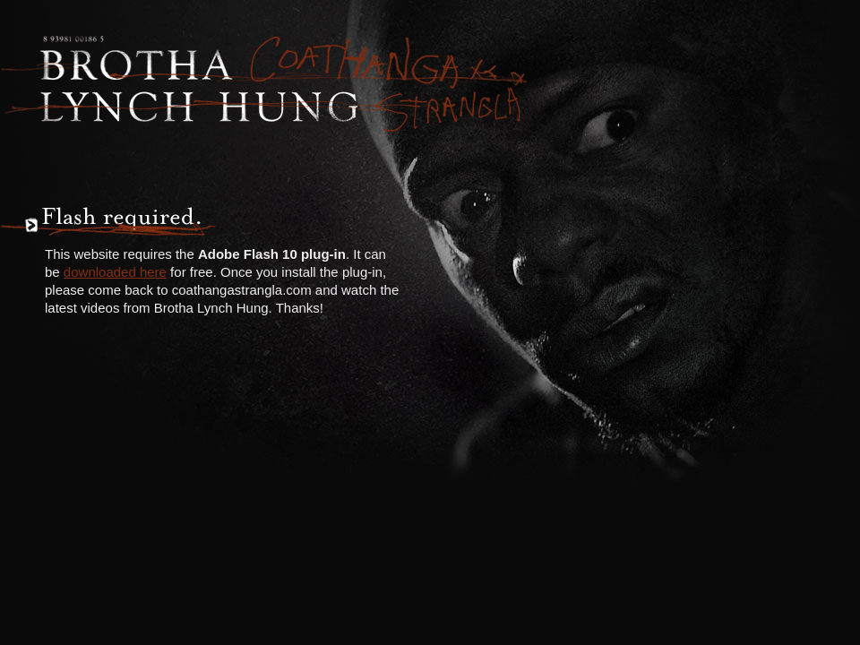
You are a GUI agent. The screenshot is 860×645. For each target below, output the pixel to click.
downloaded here (115, 272)
